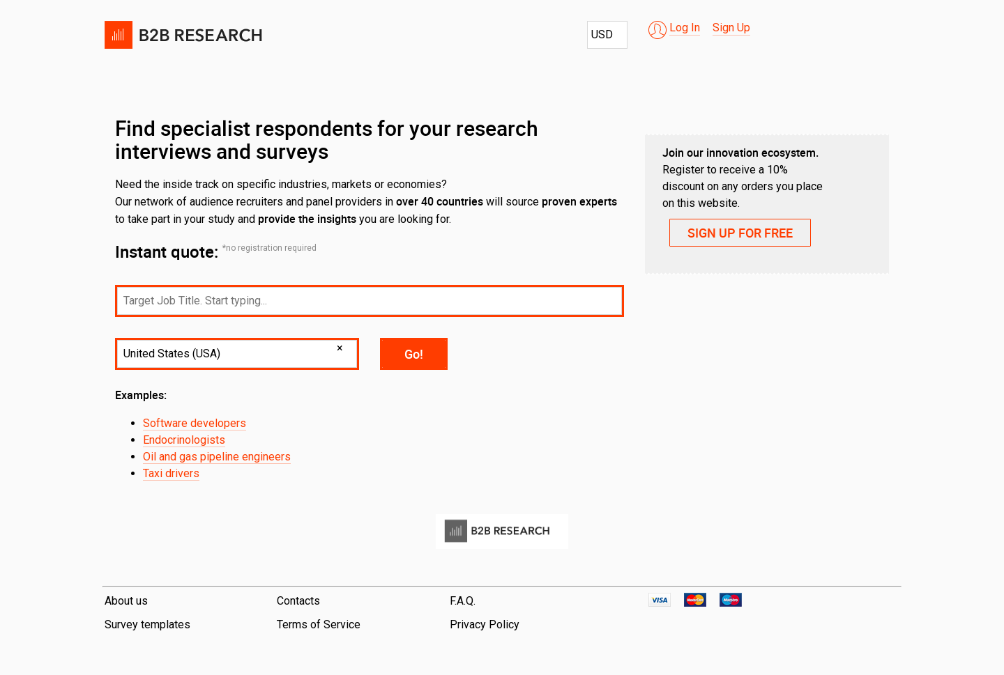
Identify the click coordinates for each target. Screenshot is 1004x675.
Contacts (298, 600)
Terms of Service (318, 624)
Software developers (194, 423)
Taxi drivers (171, 473)
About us (126, 600)
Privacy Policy (484, 624)
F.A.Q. (463, 600)
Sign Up (731, 27)
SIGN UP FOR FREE (740, 232)
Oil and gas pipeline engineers (217, 456)
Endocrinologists (184, 440)
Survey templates (147, 624)
